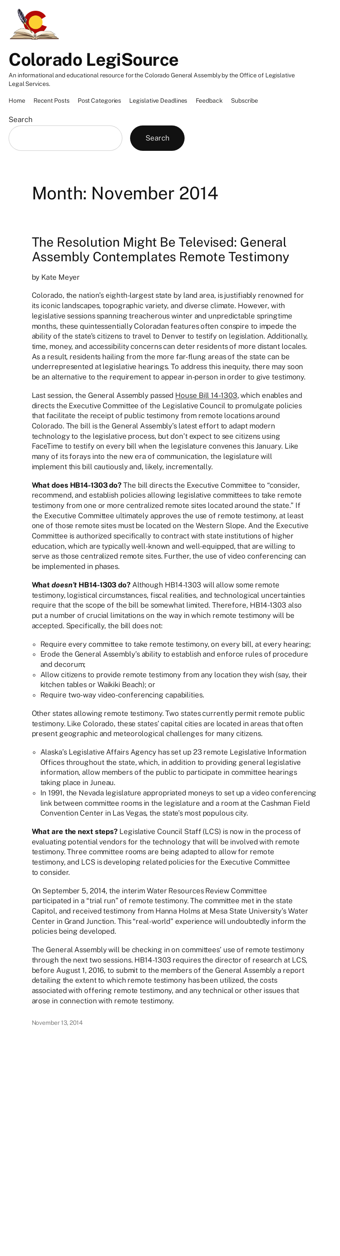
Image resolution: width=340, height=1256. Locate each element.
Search (20, 119)
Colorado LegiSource (94, 59)
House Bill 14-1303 (206, 395)
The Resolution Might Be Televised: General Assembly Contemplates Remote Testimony (160, 249)
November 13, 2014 (57, 1022)
